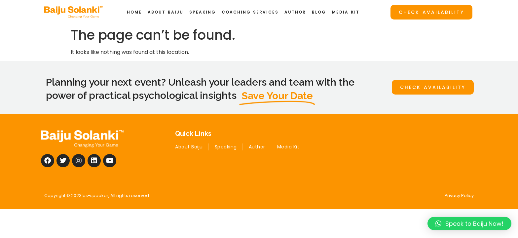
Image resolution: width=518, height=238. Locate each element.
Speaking (202, 12)
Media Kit (345, 12)
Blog (319, 12)
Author (295, 12)
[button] (469, 223)
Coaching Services (250, 12)
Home (134, 12)
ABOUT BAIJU (165, 12)
